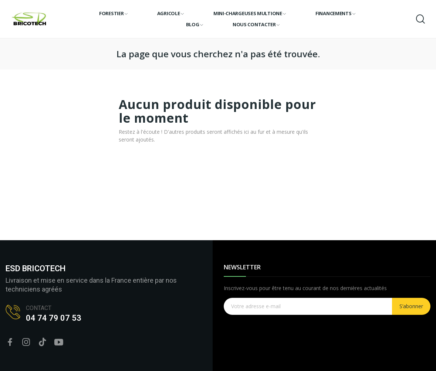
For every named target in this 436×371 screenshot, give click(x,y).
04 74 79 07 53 (53, 318)
